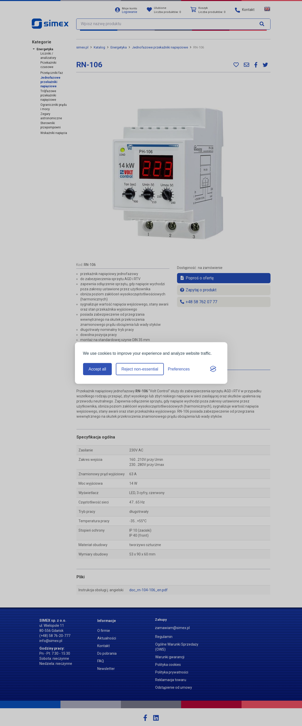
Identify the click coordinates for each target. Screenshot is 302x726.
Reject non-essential (139, 369)
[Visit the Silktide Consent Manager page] (213, 369)
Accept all (97, 369)
